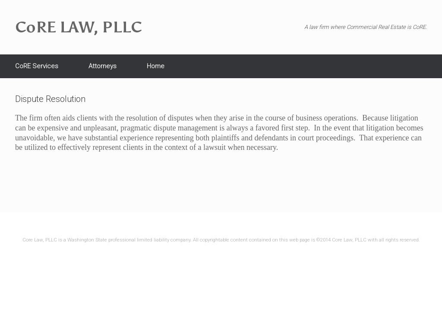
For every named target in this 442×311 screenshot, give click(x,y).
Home (155, 66)
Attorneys (102, 66)
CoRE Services (36, 66)
